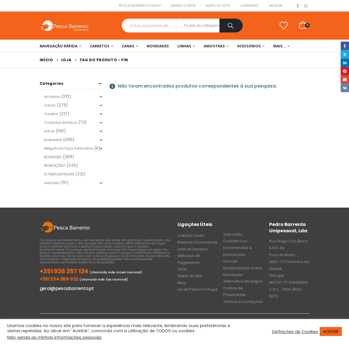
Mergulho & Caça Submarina (68, 148)
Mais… (279, 46)
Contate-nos (235, 241)
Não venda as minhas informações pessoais (54, 337)
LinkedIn (345, 63)
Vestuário (51, 182)
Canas (128, 46)
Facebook (345, 46)
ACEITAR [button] (330, 331)
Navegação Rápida (59, 46)
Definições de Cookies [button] (295, 331)
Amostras (214, 46)
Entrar (276, 5)
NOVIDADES (158, 46)
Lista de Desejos (193, 249)
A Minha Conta (191, 235)
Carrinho (249, 5)
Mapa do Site (218, 5)
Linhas (184, 46)
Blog (182, 282)
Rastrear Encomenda (197, 242)
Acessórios (249, 46)
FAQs (182, 269)
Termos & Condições (243, 301)
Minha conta (183, 5)
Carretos (99, 46)
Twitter (345, 54)
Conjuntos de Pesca (60, 122)
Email (345, 79)
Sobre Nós (233, 234)
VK (345, 88)
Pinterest (345, 71)
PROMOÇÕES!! (54, 165)
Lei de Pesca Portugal (198, 289)
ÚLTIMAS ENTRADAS (59, 174)
